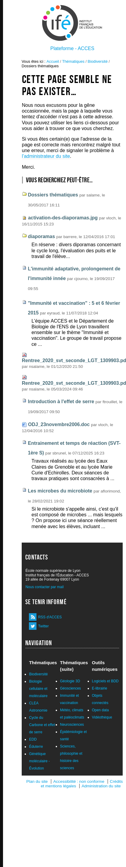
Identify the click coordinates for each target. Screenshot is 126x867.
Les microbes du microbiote (60, 490)
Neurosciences (72, 724)
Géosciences (70, 688)
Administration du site (101, 786)
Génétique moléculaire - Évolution (39, 761)
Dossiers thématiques (53, 194)
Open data (100, 710)
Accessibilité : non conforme (78, 781)
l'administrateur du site (46, 156)
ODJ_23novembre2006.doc (59, 424)
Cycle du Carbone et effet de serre (42, 725)
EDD (32, 739)
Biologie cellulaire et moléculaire (38, 688)
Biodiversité (98, 61)
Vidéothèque (102, 717)
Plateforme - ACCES (72, 48)
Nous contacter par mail (44, 587)
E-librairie (99, 688)
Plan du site (37, 781)
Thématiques (73, 61)
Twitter (43, 626)
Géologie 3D (70, 681)
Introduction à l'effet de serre (61, 401)
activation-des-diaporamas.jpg (63, 217)
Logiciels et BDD (105, 681)
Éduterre (36, 746)
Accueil (52, 61)
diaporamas (41, 236)
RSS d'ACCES (49, 617)
